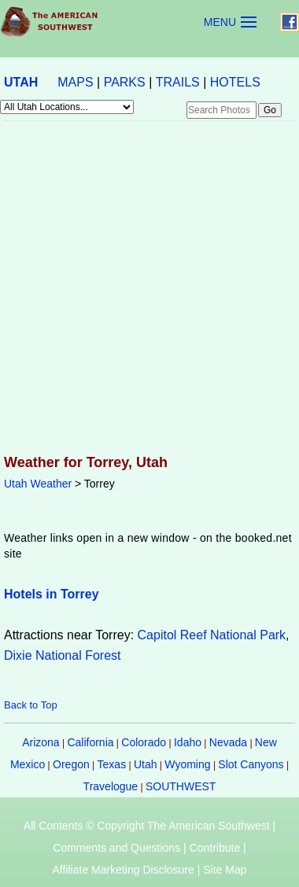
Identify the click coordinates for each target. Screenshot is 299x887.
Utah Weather (38, 483)
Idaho (187, 742)
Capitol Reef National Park (212, 635)
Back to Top (30, 705)
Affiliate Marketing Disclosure (123, 869)
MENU (220, 22)
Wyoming (187, 764)
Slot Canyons (250, 764)
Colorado (143, 742)
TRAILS (178, 82)
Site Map (224, 869)
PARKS (125, 82)
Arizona (40, 742)
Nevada (228, 742)
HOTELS (235, 82)
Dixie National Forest (62, 655)
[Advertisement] (147, 289)
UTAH (21, 82)
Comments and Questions (116, 847)
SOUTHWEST (181, 786)
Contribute (215, 847)
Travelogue (110, 786)
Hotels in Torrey (51, 594)
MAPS (75, 82)
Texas (112, 764)
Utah (145, 764)
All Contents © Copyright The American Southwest (147, 825)
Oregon (71, 764)
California (90, 742)
